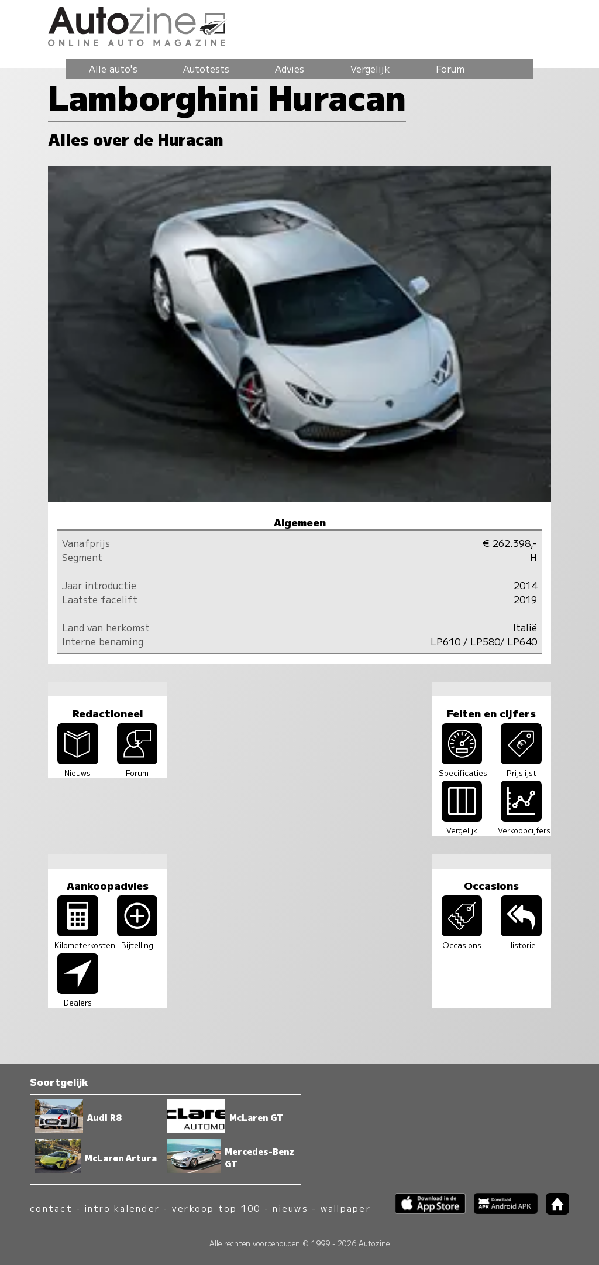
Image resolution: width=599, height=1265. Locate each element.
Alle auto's (113, 68)
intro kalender (122, 1208)
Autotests (206, 68)
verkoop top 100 (216, 1208)
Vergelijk (370, 68)
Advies (289, 68)
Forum (450, 68)
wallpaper (346, 1208)
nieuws (290, 1208)
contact (51, 1208)
